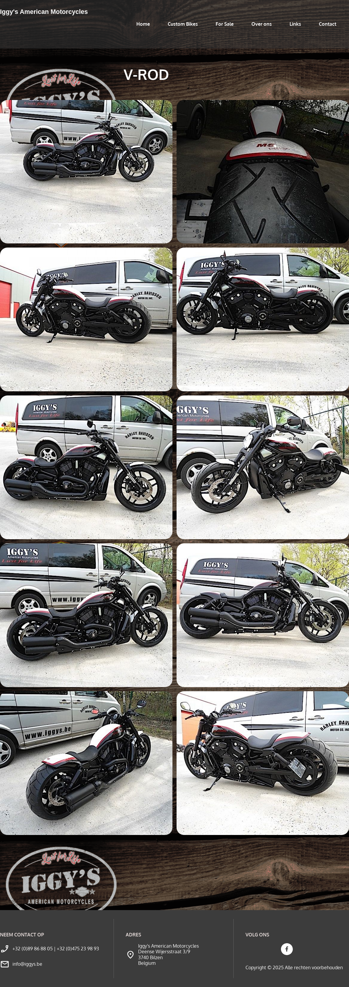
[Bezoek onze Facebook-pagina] (287, 949)
